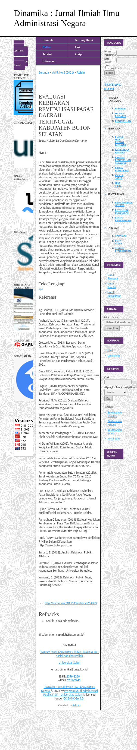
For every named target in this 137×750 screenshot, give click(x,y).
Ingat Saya (116, 68)
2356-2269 (73, 676)
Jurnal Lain (114, 438)
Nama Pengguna (110, 52)
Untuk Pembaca (113, 276)
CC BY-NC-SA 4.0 (73, 698)
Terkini (47, 54)
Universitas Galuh (69, 662)
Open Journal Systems (19, 48)
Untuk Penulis (112, 285)
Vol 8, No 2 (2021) (63, 72)
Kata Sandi (107, 60)
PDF (41, 289)
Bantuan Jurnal (20, 63)
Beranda (48, 40)
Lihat (110, 350)
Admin (76, 705)
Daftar (47, 47)
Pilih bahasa (111, 317)
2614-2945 (73, 680)
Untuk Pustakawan (114, 294)
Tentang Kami (84, 40)
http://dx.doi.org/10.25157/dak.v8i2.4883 (71, 603)
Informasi (49, 61)
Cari (77, 47)
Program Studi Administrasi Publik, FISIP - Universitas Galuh (70, 693)
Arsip (78, 54)
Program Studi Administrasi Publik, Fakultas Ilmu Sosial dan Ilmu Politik (69, 654)
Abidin (81, 72)
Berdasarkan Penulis (115, 422)
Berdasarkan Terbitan (115, 414)
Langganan (114, 355)
